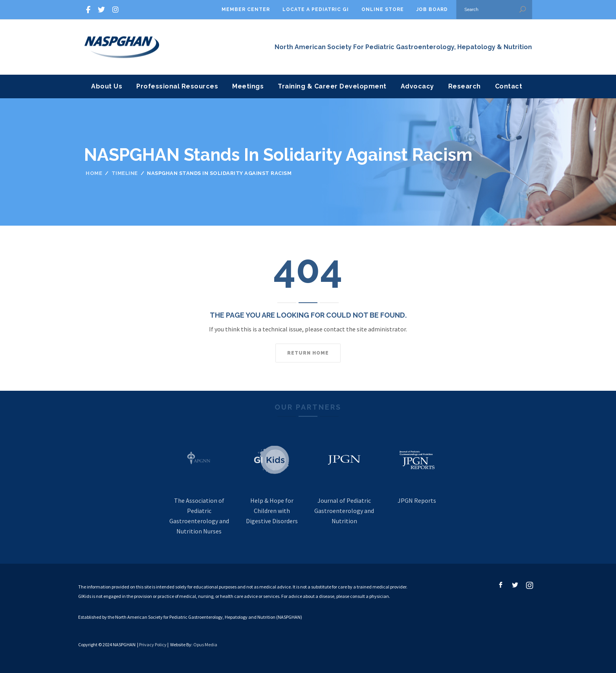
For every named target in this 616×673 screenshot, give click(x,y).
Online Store (382, 9)
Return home (308, 353)
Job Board (432, 9)
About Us (106, 86)
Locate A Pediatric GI (315, 9)
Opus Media (205, 644)
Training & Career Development (332, 86)
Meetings (248, 86)
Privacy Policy (153, 644)
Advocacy (417, 86)
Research (464, 86)
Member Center (246, 9)
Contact (508, 86)
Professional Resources (177, 86)
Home (94, 173)
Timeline (125, 173)
